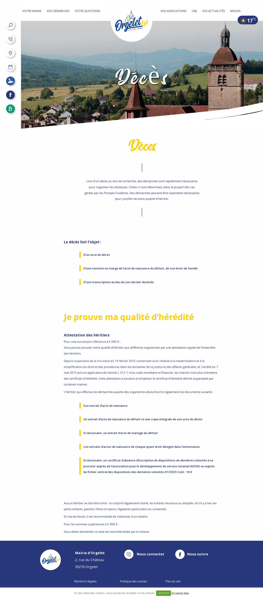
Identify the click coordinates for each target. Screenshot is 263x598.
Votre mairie (32, 11)
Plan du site (172, 581)
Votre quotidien (87, 11)
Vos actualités (213, 11)
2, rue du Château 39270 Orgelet (90, 559)
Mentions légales (85, 581)
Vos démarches (58, 11)
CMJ (194, 11)
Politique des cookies (133, 581)
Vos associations (174, 11)
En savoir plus (180, 593)
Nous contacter (151, 554)
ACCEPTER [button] (163, 593)
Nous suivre (197, 554)
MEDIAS (235, 11)
